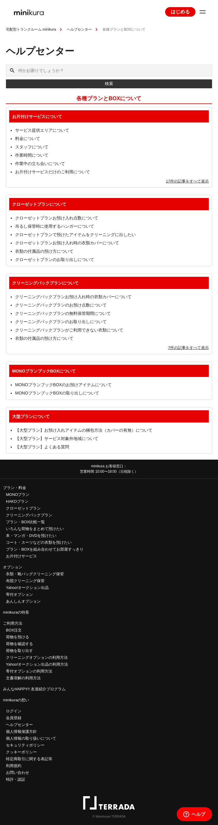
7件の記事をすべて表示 (188, 347)
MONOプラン (17, 494)
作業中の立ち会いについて (40, 163)
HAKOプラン (17, 501)
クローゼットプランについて (39, 204)
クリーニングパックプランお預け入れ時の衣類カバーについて (73, 296)
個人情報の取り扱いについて (31, 738)
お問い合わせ (17, 772)
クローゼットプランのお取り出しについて (54, 259)
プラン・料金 (14, 487)
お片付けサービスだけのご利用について (52, 171)
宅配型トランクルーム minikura (31, 29)
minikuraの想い (16, 700)
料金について (27, 138)
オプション (12, 567)
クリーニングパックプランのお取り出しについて (61, 321)
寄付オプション (19, 594)
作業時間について (31, 155)
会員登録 (13, 718)
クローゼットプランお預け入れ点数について (56, 218)
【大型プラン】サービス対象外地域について (56, 438)
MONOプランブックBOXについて (44, 371)
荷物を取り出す (19, 650)
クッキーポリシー (21, 752)
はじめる (180, 11)
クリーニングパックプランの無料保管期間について (63, 313)
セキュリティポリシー (25, 745)
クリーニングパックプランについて (45, 283)
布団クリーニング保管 (25, 581)
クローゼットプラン (23, 508)
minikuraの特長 (16, 612)
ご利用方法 (12, 623)
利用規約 (13, 765)
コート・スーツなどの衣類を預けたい (39, 542)
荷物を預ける (17, 637)
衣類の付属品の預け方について (44, 251)
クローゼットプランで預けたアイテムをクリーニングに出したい (75, 234)
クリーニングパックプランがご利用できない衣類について (69, 330)
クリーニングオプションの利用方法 (37, 657)
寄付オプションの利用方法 (29, 671)
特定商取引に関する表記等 (29, 759)
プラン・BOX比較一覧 (25, 522)
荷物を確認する (19, 644)
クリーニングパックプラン (29, 515)
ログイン (13, 711)
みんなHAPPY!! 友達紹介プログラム (34, 689)
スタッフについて (31, 146)
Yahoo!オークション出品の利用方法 (37, 664)
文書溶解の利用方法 (23, 678)
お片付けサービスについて (37, 116)
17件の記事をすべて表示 (187, 181)
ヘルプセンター (79, 29)
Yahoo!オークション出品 (27, 587)
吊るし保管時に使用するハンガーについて (54, 226)
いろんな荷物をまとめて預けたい (35, 529)
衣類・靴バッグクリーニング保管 (35, 574)
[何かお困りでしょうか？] (109, 70)
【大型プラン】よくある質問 (42, 446)
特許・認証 (15, 779)
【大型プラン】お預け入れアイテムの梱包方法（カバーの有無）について (83, 430)
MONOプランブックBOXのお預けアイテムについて (63, 384)
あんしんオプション (23, 601)
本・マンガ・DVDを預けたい (31, 535)
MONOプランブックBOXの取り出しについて (57, 393)
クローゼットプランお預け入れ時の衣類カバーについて (67, 243)
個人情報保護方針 (21, 731)
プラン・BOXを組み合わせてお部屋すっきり (44, 549)
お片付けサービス (21, 556)
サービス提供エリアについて (42, 130)
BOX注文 (14, 630)
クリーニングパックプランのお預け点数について (61, 305)
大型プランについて (31, 416)
